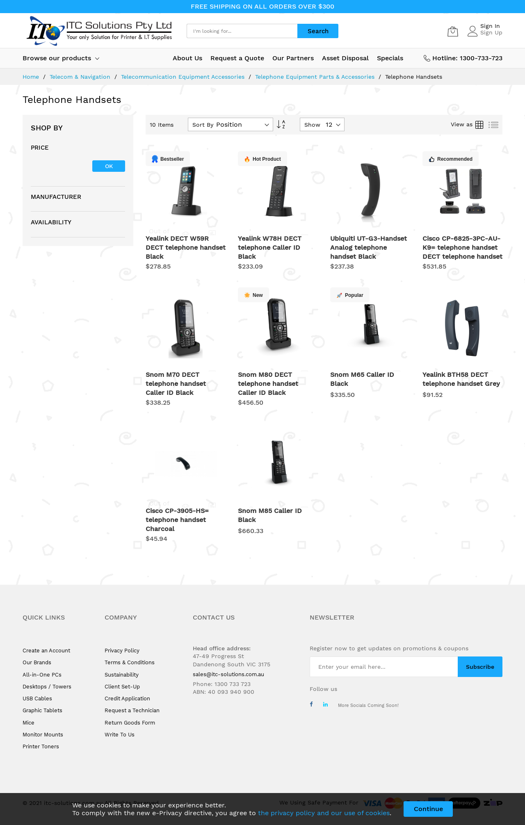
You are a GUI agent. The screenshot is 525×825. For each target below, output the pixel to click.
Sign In (490, 26)
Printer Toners (41, 746)
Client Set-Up (122, 687)
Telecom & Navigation (81, 76)
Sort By (202, 124)
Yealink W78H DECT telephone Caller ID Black (269, 247)
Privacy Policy (122, 650)
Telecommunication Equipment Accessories (184, 76)
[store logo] (98, 31)
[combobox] (242, 31)
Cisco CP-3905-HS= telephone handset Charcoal (177, 520)
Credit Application (127, 698)
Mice (28, 723)
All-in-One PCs (42, 675)
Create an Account (46, 650)
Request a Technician (132, 710)
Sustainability (122, 675)
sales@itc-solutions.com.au (228, 674)
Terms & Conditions (130, 662)
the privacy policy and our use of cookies (324, 813)
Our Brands (37, 662)
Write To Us (120, 735)
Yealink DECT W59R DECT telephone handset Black (186, 247)
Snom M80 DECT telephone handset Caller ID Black (268, 384)
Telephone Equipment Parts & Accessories (316, 76)
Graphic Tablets (42, 710)
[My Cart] (452, 31)
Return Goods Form (130, 723)
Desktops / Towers (47, 687)
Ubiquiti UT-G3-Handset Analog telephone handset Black (368, 247)
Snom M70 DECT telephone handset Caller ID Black (176, 384)
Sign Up (491, 32)
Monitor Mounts (43, 735)
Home (32, 76)
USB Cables (37, 698)
